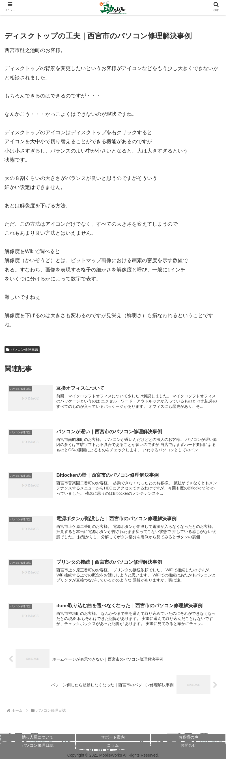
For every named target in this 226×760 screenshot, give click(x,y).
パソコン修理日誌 (22, 350)
